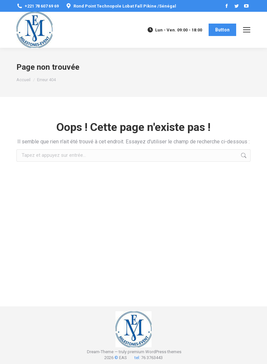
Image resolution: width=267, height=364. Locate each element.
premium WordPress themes (154, 351)
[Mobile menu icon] (247, 30)
